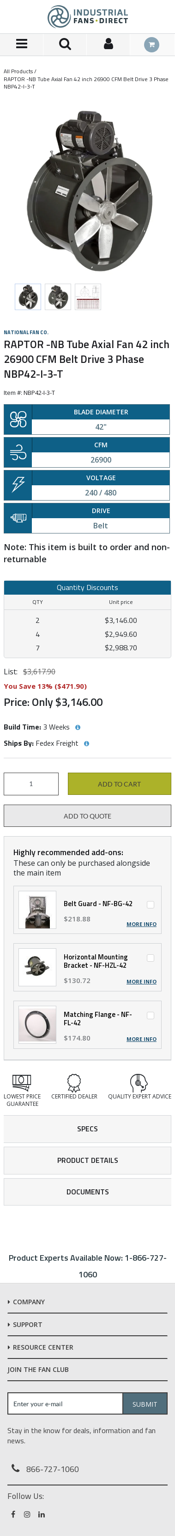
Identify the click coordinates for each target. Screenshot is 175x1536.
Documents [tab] (87, 1191)
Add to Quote (87, 816)
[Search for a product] (65, 45)
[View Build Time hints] (78, 727)
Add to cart (119, 784)
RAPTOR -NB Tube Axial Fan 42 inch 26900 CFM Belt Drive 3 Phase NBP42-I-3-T (86, 83)
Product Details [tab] (87, 1160)
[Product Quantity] (31, 784)
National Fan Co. (26, 332)
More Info (142, 924)
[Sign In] (108, 45)
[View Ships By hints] (86, 743)
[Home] (88, 16)
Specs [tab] (87, 1128)
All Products (18, 71)
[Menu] (21, 45)
